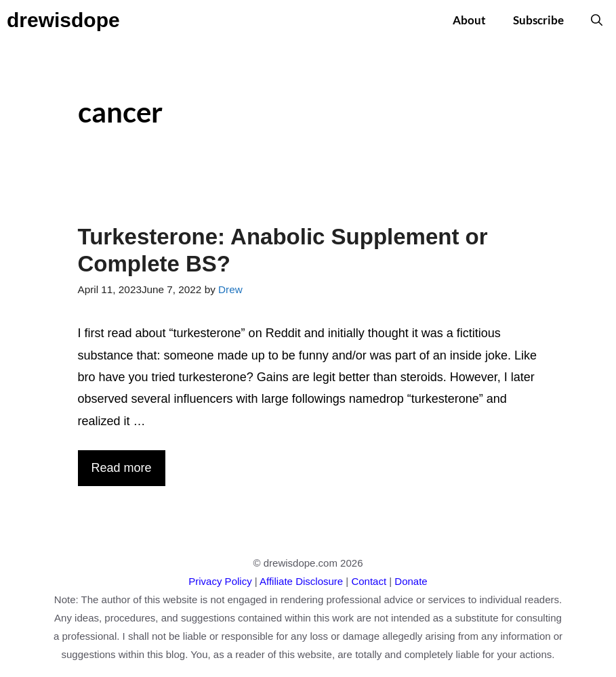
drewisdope (63, 20)
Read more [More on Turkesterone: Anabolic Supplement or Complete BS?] (121, 468)
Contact (368, 581)
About (469, 20)
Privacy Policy (219, 581)
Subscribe (538, 20)
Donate (410, 581)
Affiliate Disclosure (301, 581)
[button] (596, 20)
